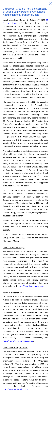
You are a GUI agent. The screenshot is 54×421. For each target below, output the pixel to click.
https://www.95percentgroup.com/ (18, 341)
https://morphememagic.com (30, 286)
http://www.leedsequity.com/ (15, 389)
